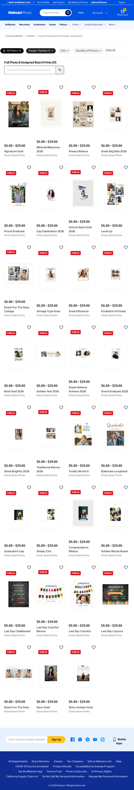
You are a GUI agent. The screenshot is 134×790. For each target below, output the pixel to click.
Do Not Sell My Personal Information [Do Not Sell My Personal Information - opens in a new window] (63, 776)
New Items (24, 24)
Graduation (39, 24)
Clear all (110, 50)
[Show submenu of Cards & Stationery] (105, 24)
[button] (18, 87)
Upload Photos (99, 2)
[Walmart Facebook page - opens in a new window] (72, 739)
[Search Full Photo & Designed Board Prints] (30, 70)
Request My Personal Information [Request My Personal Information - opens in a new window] (108, 776)
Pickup (63, 24)
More (111, 24)
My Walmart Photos (78, 2)
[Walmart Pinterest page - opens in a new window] (87, 739)
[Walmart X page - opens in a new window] (80, 739)
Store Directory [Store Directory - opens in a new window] (41, 761)
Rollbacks (10, 24)
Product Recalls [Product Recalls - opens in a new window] (62, 766)
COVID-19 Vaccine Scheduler (32, 766)
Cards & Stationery (93, 24)
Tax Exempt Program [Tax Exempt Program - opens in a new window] (102, 766)
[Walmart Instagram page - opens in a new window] (102, 739)
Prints (75, 24)
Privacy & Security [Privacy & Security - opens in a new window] (76, 771)
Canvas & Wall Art (14, 36)
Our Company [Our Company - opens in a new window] (75, 761)
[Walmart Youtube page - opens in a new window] (95, 739)
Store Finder (43, 2)
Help (81, 12)
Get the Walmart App (30, 771)
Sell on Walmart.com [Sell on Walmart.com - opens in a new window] (100, 761)
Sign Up (56, 739)
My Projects (59, 2)
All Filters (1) (12, 51)
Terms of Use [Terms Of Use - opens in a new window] (54, 771)
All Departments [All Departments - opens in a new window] (18, 761)
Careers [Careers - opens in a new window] (58, 761)
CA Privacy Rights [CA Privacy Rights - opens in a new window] (101, 771)
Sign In (122, 2)
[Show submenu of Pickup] (68, 24)
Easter (52, 24)
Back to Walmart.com (18, 2)
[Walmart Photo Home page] (20, 12)
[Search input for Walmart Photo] (52, 12)
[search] (60, 70)
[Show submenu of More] (116, 24)
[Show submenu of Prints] (80, 24)
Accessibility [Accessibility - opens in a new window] (83, 766)
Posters (31, 36)
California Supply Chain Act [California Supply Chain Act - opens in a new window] (22, 776)
